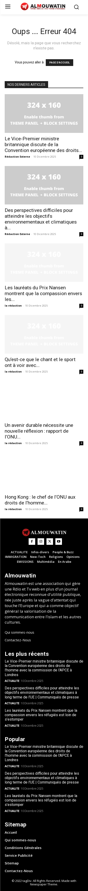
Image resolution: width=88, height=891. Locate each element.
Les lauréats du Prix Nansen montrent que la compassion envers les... (43, 293)
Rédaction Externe (17, 156)
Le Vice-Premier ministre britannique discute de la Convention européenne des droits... (43, 144)
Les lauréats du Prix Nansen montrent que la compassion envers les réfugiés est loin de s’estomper (41, 715)
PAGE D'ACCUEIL (59, 62)
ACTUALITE (12, 681)
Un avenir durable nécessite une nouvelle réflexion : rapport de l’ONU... (39, 431)
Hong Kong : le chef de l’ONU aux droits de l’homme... (40, 500)
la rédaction (13, 305)
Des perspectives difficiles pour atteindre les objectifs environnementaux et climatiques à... (41, 219)
